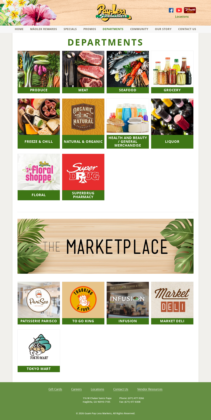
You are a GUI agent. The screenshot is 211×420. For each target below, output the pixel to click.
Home (19, 29)
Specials (70, 29)
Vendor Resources (150, 389)
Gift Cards (55, 389)
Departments (113, 29)
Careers (76, 389)
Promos (89, 29)
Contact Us (187, 29)
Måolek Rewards (43, 29)
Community (139, 29)
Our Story (163, 29)
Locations (182, 16)
